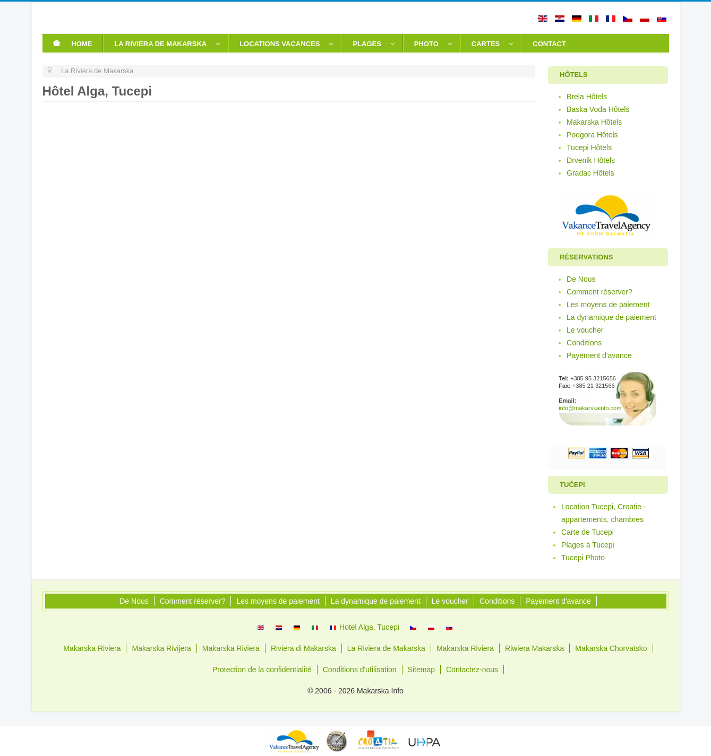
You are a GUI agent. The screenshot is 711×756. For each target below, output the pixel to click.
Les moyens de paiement (608, 304)
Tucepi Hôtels (589, 147)
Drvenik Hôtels (591, 160)
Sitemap (421, 669)
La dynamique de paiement (611, 317)
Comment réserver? (599, 292)
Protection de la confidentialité (262, 669)
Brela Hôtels (587, 96)
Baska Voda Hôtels (598, 109)
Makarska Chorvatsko (611, 648)
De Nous (581, 279)
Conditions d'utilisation (360, 669)
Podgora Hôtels (592, 135)
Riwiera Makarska (534, 648)
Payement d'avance (599, 355)
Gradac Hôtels (590, 173)
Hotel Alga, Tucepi (364, 627)
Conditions (584, 342)
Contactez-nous (472, 669)
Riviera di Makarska (303, 648)
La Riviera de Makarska (386, 648)
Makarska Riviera (92, 648)
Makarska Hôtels (594, 122)
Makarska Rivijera (161, 648)
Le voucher (585, 330)
